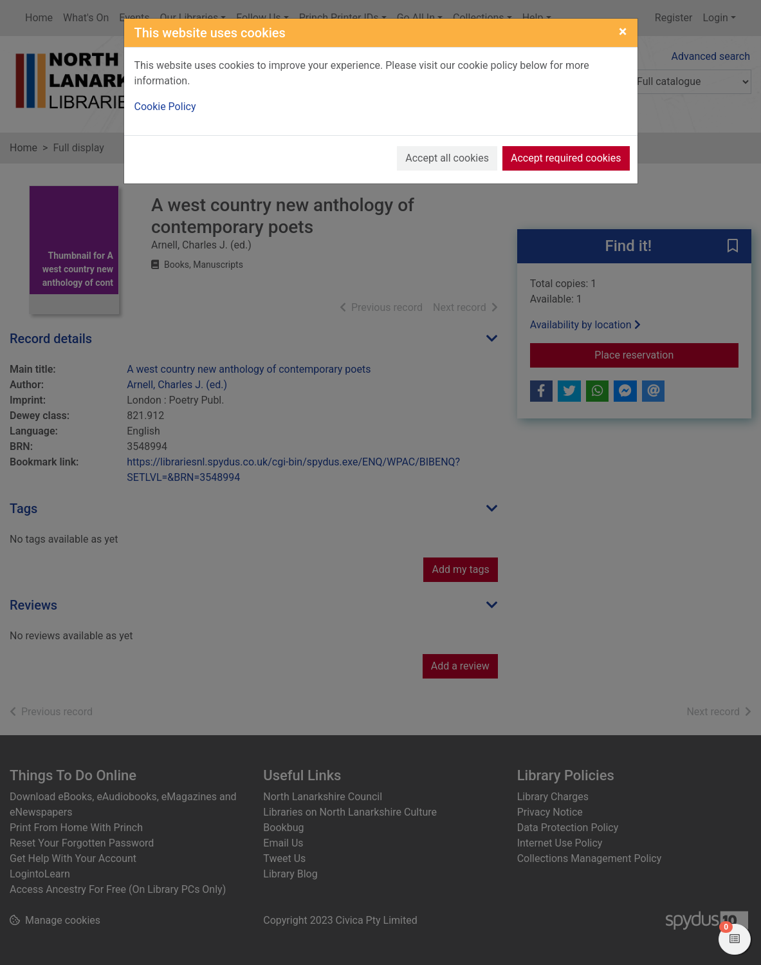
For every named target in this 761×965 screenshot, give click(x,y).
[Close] (623, 32)
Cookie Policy (165, 106)
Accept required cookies (566, 158)
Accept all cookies (447, 158)
